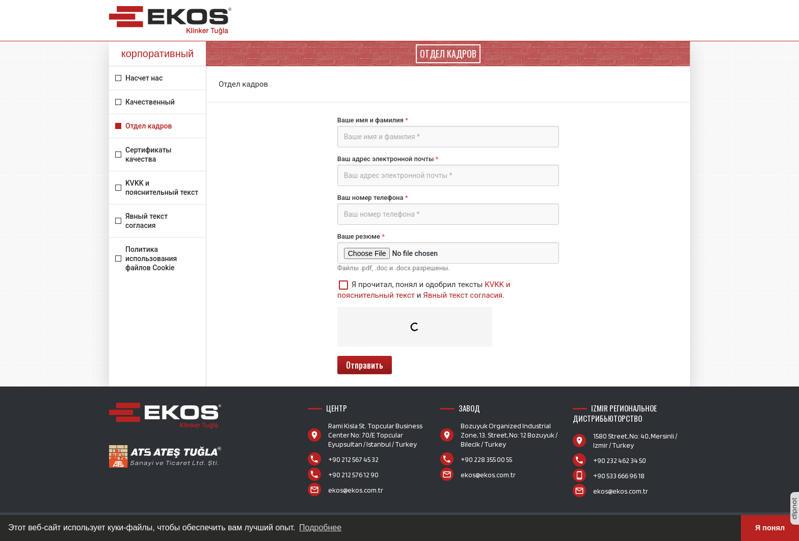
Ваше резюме (448, 248)
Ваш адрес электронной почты (448, 170)
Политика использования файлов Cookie (151, 258)
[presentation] (414, 327)
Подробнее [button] (320, 527)
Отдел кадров (148, 126)
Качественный (150, 102)
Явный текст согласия (146, 220)
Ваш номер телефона (448, 209)
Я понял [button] (770, 528)
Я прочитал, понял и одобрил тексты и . (424, 289)
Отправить (364, 365)
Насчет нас (144, 78)
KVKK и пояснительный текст (161, 187)
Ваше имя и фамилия (448, 131)
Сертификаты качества (148, 154)
